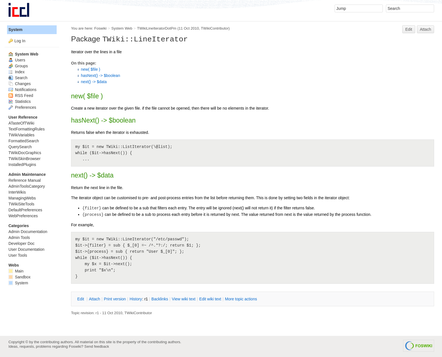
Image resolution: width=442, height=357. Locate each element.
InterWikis (17, 192)
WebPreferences (23, 216)
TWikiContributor (215, 28)
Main (15, 271)
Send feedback (96, 346)
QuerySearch (20, 147)
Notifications (22, 89)
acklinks (159, 299)
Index (16, 72)
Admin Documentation (27, 231)
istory (136, 299)
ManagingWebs (22, 198)
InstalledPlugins (22, 164)
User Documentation (26, 249)
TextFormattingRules (26, 129)
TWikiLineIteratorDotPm (156, 28)
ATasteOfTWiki (21, 123)
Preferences (22, 107)
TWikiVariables (21, 135)
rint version (115, 299)
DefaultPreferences (25, 210)
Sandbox (19, 277)
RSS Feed (20, 95)
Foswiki (100, 28)
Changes (19, 83)
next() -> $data (94, 81)
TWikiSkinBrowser (24, 158)
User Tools (17, 255)
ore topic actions (241, 299)
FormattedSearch (23, 141)
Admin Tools (19, 237)
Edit (408, 29)
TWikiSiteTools (21, 204)
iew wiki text (184, 299)
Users (16, 60)
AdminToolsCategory (26, 186)
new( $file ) (90, 69)
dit (81, 299)
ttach (94, 299)
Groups (18, 66)
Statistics (19, 101)
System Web (121, 28)
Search (17, 78)
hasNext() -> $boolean (100, 75)
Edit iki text (210, 299)
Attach (425, 29)
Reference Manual (24, 180)
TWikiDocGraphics (24, 152)
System (15, 29)
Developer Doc (21, 243)
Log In (19, 41)
